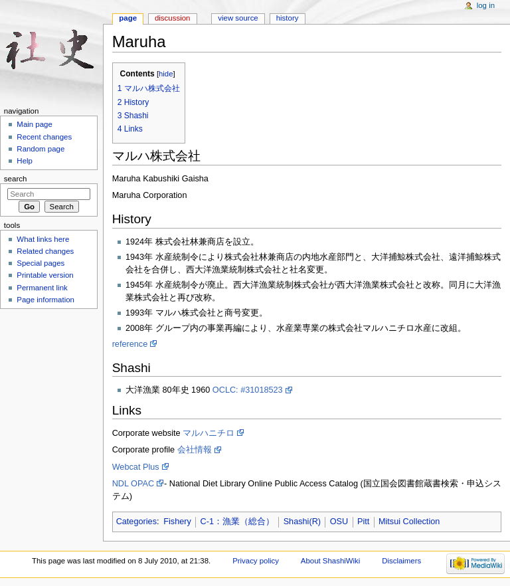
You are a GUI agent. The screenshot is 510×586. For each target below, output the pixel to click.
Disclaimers (401, 561)
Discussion (172, 18)
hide (166, 74)
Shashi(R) (302, 521)
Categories (136, 521)
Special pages (40, 263)
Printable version (45, 275)
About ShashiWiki (331, 561)
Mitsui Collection (409, 521)
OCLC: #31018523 (247, 390)
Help (25, 161)
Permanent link (42, 288)
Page (128, 18)
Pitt (363, 521)
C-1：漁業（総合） (237, 521)
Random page (40, 149)
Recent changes (44, 137)
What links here (43, 239)
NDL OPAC (133, 483)
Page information (45, 300)
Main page (34, 124)
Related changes (45, 251)
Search (15, 179)
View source (238, 18)
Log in (486, 5)
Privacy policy (255, 561)
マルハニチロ (208, 433)
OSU (339, 521)
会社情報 (194, 449)
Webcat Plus (135, 467)
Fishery (177, 521)
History (287, 18)
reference (130, 344)
